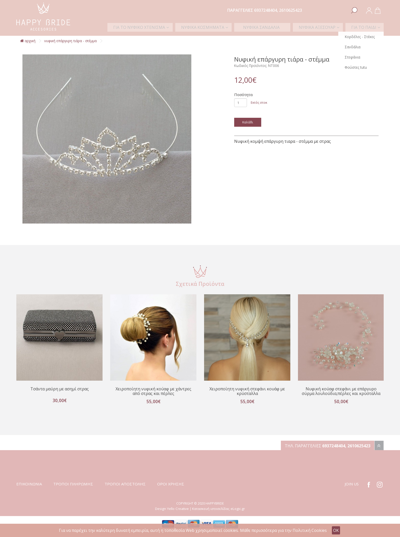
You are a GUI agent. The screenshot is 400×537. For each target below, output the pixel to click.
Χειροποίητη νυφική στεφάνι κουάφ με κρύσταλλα (247, 391)
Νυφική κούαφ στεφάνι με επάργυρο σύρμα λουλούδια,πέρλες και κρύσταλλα (341, 394)
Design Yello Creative (172, 514)
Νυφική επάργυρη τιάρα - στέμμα (70, 40)
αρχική (27, 40)
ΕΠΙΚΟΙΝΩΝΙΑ (29, 489)
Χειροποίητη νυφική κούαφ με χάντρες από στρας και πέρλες (153, 391)
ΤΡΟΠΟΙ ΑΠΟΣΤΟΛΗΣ (125, 489)
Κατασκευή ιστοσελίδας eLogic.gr (218, 514)
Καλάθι (248, 122)
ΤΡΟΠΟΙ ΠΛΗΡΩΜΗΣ (73, 489)
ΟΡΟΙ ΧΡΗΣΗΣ (170, 489)
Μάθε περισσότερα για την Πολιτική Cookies (283, 530)
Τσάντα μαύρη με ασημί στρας (59, 389)
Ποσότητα (243, 94)
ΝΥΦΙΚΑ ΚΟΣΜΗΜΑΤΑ (219, 27)
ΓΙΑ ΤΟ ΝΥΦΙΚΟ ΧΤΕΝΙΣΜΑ (159, 27)
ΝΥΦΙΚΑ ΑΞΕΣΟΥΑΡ (321, 27)
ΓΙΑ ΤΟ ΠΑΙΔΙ (364, 27)
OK (336, 530)
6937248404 (265, 10)
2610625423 (290, 10)
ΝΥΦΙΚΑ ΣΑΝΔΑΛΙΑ (272, 27)
